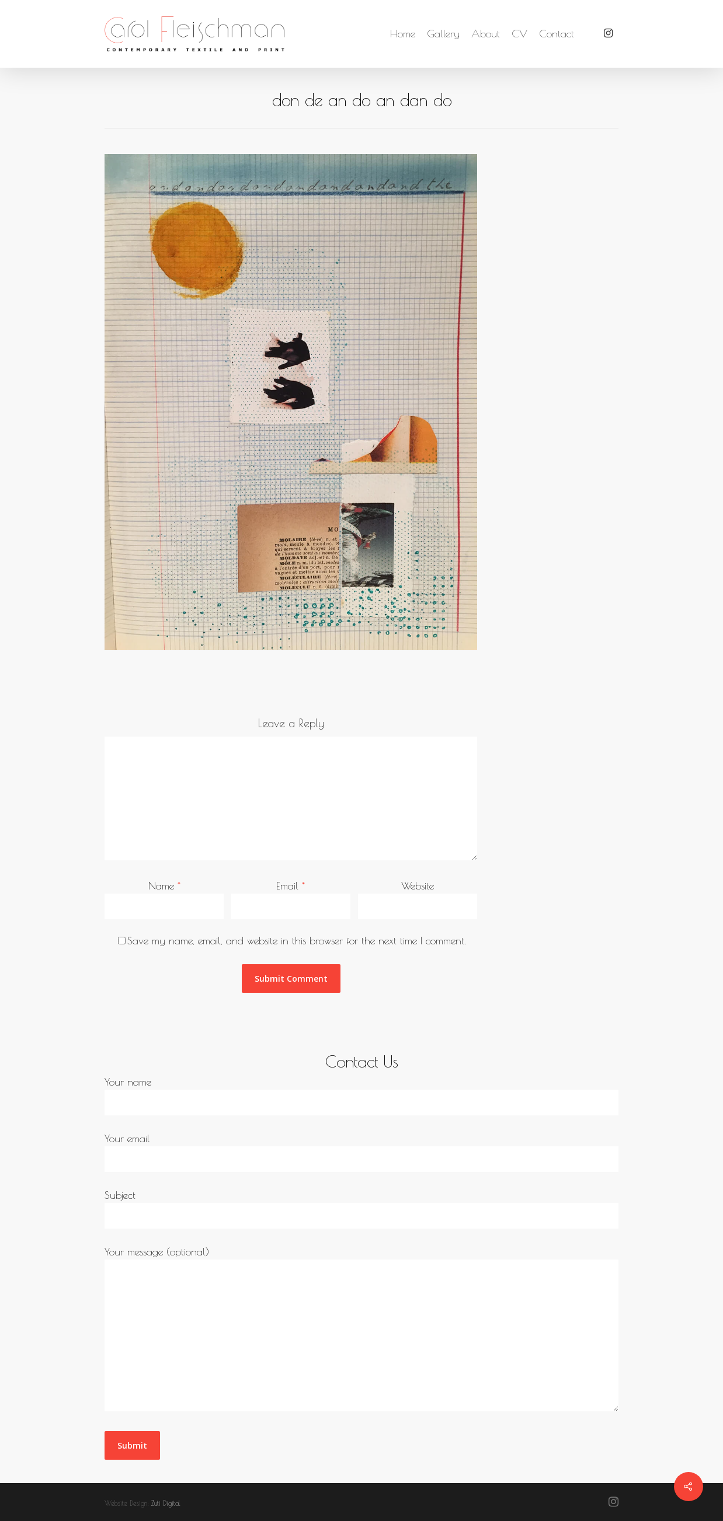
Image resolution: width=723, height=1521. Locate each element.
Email (290, 886)
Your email (361, 1152)
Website (417, 886)
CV (519, 34)
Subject (361, 1209)
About (485, 34)
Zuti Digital (165, 1503)
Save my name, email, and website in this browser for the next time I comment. (296, 940)
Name (164, 886)
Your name (361, 1095)
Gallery (443, 34)
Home (402, 34)
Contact (556, 34)
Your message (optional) (361, 1330)
